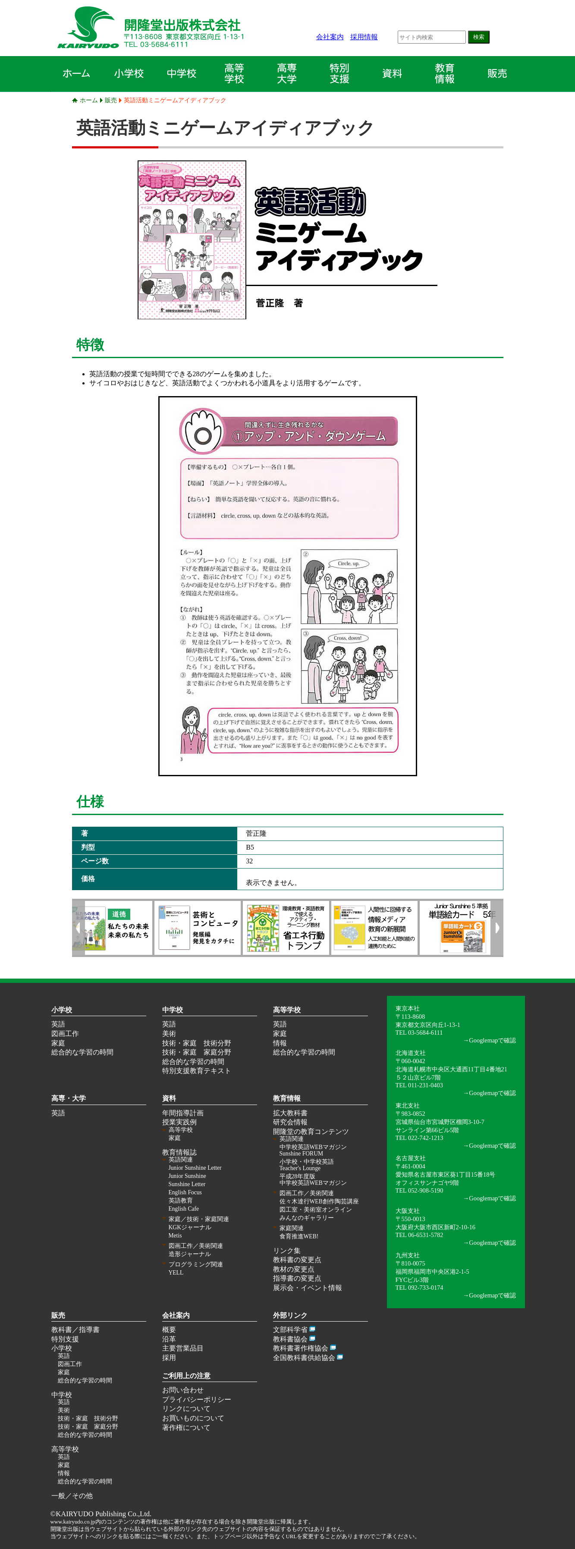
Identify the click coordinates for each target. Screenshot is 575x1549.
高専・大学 (68, 1098)
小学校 (61, 1010)
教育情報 (287, 1098)
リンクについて (186, 1408)
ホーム (89, 100)
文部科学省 (290, 1329)
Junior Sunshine (187, 1176)
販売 (111, 100)
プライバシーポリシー (196, 1399)
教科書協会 (290, 1339)
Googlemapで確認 (492, 1040)
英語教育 (181, 1200)
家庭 (58, 1043)
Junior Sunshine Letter (195, 1168)
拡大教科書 (290, 1113)
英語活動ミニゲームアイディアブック (175, 100)
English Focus (185, 1192)
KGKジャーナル (190, 1227)
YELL (176, 1272)
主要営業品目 (183, 1348)
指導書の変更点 (297, 1278)
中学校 (172, 1010)
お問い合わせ (183, 1390)
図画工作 (65, 1033)
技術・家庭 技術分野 (196, 1043)
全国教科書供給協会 (304, 1357)
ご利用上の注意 (186, 1375)
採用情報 (364, 37)
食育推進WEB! (299, 1236)
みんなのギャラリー (307, 1218)
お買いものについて (193, 1418)
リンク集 (287, 1250)
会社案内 (330, 37)
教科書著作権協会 (300, 1348)
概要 (169, 1329)
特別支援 (65, 1339)
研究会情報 (290, 1122)
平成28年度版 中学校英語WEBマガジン (313, 1179)
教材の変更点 (293, 1269)
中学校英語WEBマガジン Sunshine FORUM (313, 1150)
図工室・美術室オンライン (316, 1209)
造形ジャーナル (190, 1254)
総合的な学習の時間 (82, 1052)
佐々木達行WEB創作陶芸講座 (319, 1201)
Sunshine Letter (187, 1184)
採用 (169, 1357)
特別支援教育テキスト (196, 1070)
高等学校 (287, 1010)
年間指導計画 (183, 1113)
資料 (169, 1098)
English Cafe (184, 1209)
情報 (280, 1043)
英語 (58, 1024)
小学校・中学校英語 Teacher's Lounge (307, 1165)
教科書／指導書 (75, 1329)
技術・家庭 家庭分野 (196, 1052)
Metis (175, 1235)
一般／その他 (72, 1495)
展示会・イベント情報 (307, 1287)
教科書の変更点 (297, 1259)
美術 (169, 1033)
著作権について (186, 1427)
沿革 (169, 1339)
